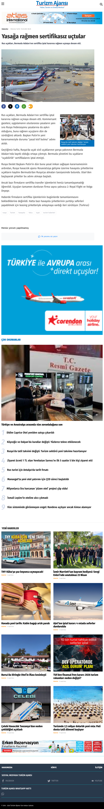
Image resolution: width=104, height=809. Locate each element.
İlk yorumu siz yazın (47, 237)
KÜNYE (54, 767)
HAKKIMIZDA (7, 767)
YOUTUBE (97, 780)
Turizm (12, 213)
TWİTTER (53, 780)
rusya (5, 213)
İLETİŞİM (98, 767)
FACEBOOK (8, 780)
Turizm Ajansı (15, 805)
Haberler (5, 29)
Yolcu (31, 213)
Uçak (38, 213)
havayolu (22, 213)
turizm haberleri (49, 213)
